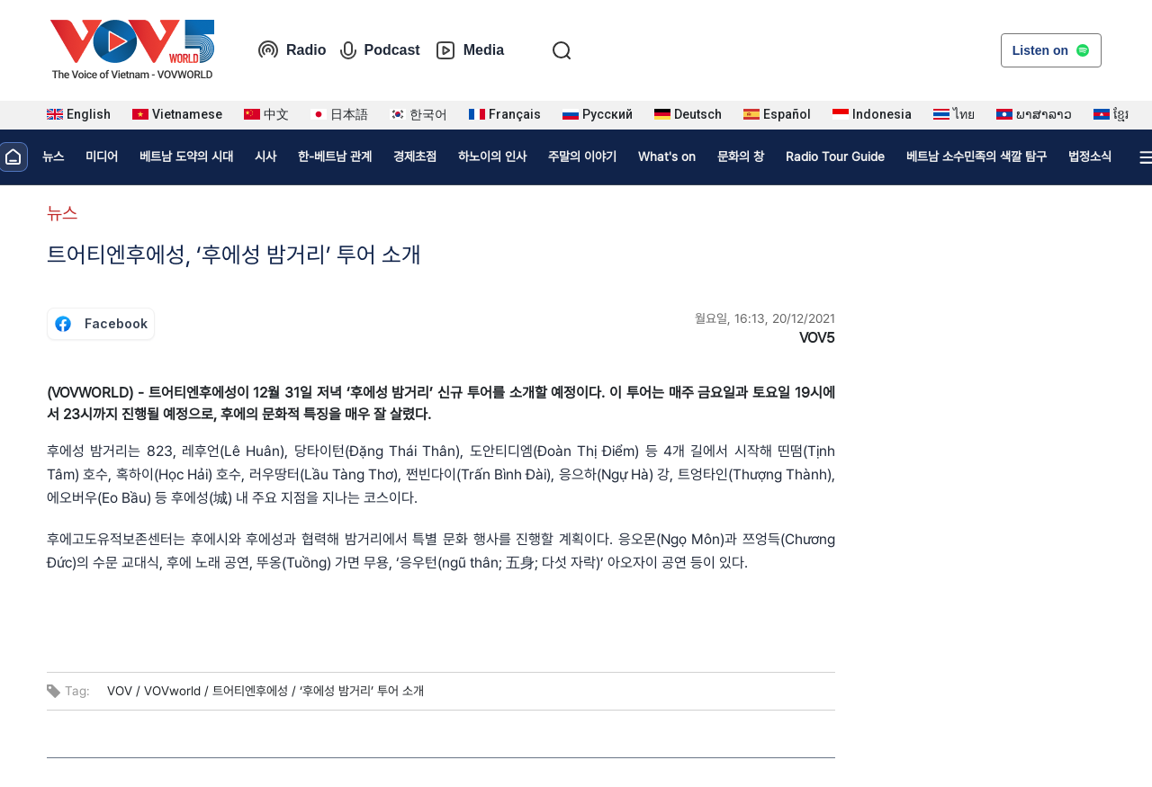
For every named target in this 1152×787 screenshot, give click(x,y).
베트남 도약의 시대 (186, 156)
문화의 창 (740, 156)
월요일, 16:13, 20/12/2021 (765, 318)
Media (469, 50)
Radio (291, 50)
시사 (265, 156)
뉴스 (53, 156)
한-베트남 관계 (335, 156)
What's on (667, 156)
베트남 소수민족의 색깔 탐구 (976, 156)
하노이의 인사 (492, 156)
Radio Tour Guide (835, 156)
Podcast (379, 50)
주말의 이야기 (582, 156)
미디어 (102, 156)
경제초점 (414, 156)
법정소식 (1090, 156)
